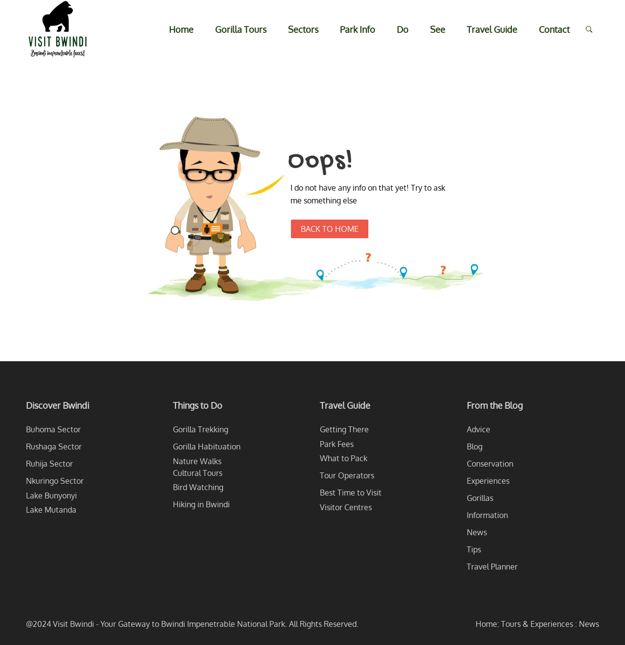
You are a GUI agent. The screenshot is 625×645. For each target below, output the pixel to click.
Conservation (490, 464)
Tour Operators (347, 475)
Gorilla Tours (240, 29)
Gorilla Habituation (206, 446)
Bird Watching (198, 487)
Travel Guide (492, 29)
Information (487, 515)
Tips (474, 549)
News (477, 532)
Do (403, 29)
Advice (478, 429)
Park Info (357, 29)
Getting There (344, 429)
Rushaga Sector (54, 446)
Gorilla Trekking (200, 429)
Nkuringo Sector (55, 481)
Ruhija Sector (49, 464)
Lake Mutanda (51, 510)
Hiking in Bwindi (201, 504)
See (437, 29)
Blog (474, 446)
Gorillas (480, 498)
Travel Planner (492, 566)
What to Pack (343, 458)
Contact (554, 29)
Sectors (303, 29)
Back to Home (330, 229)
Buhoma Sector (53, 429)
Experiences (488, 481)
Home (181, 29)
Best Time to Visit (351, 492)
